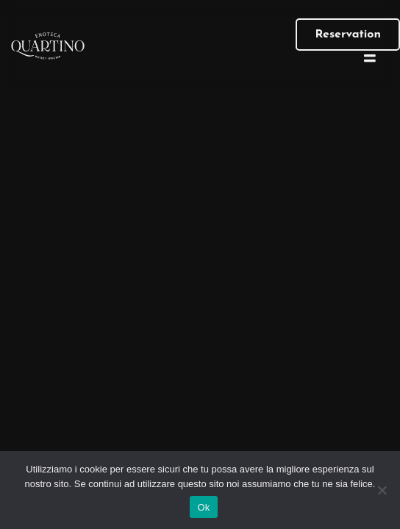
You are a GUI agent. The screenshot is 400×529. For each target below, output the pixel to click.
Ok (203, 507)
